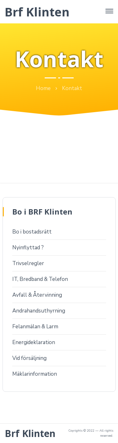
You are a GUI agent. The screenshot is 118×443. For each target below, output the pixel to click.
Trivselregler (28, 263)
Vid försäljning (29, 358)
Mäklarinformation (34, 374)
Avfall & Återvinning (37, 295)
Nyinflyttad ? (28, 247)
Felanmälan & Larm (35, 326)
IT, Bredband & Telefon (40, 279)
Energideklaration (33, 342)
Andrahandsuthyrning (38, 310)
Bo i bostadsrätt (32, 231)
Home (43, 88)
